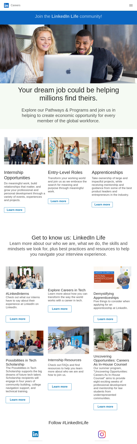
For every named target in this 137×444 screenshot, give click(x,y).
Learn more (14, 210)
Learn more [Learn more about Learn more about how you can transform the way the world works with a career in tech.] (60, 308)
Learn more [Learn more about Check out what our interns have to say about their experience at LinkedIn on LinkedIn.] (17, 319)
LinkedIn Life (65, 16)
